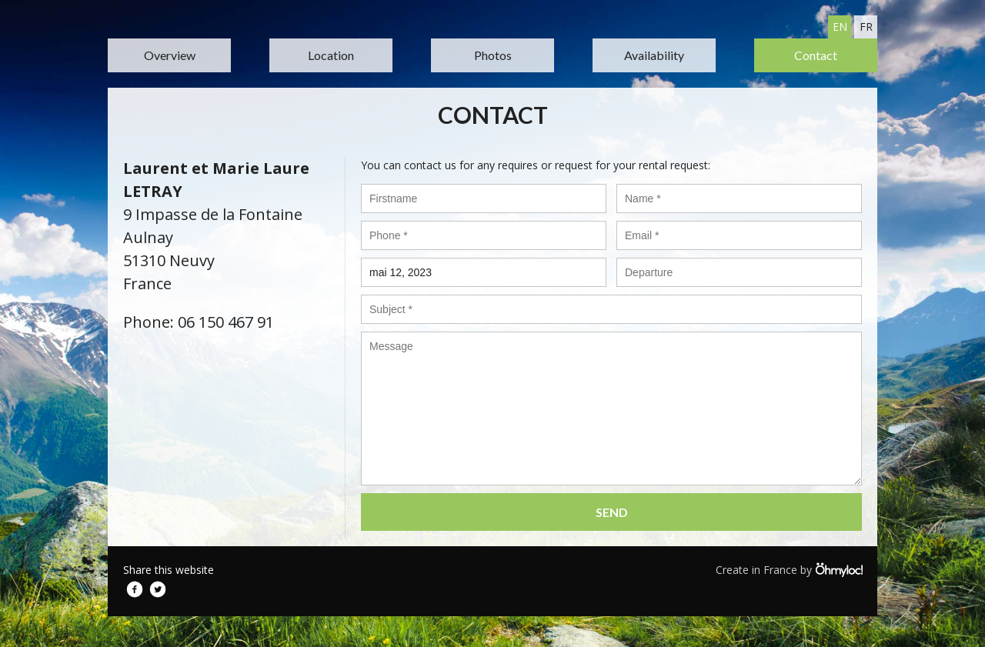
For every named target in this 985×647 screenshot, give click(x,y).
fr (866, 26)
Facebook (134, 589)
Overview (169, 55)
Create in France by (789, 569)
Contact (815, 55)
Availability (654, 55)
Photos (493, 55)
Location (331, 55)
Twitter (157, 589)
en (840, 26)
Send (612, 512)
